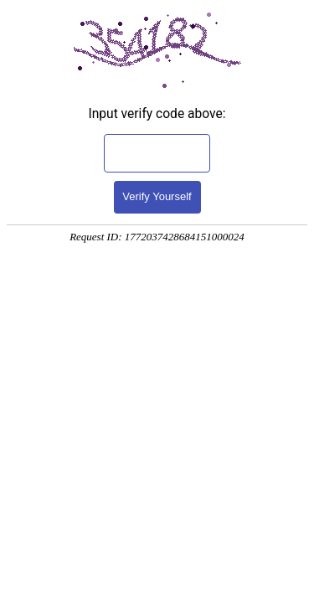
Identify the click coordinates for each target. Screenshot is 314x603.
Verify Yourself (156, 196)
